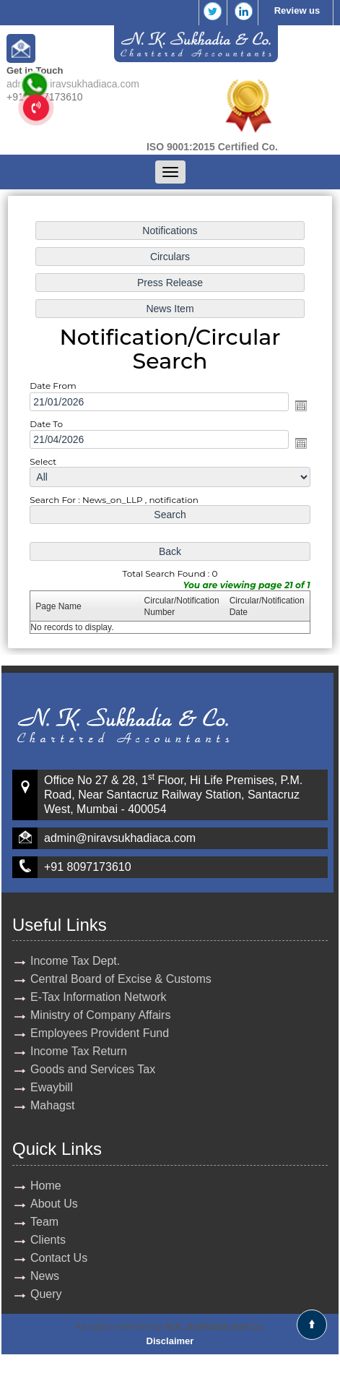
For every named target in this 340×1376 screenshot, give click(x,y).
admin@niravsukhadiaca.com (72, 84)
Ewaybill (51, 1087)
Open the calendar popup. (301, 405)
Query (46, 1294)
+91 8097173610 (87, 867)
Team (44, 1222)
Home (45, 1185)
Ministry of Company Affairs (100, 1015)
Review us (297, 10)
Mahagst (52, 1105)
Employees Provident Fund (99, 1033)
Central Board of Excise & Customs (121, 979)
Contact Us (58, 1258)
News (44, 1276)
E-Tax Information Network (98, 997)
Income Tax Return (78, 1051)
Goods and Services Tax (92, 1069)
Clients (48, 1240)
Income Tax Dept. (75, 961)
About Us (54, 1203)
